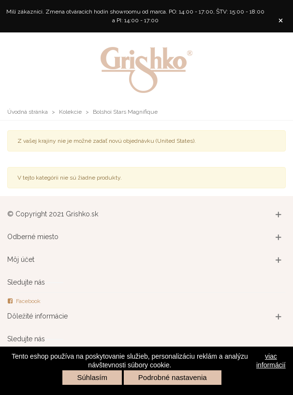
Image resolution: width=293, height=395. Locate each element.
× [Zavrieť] (280, 20)
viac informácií (271, 360)
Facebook (24, 301)
